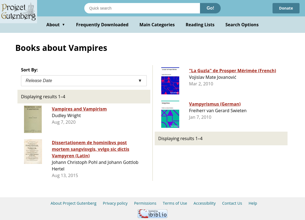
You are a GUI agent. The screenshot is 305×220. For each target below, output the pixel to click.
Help (253, 203)
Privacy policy (115, 203)
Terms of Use (175, 203)
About (55, 24)
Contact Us (232, 203)
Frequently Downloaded (102, 25)
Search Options (242, 25)
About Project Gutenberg (74, 203)
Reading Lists (200, 25)
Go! (210, 8)
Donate (286, 8)
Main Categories (157, 25)
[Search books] (142, 8)
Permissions (145, 203)
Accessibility (205, 203)
